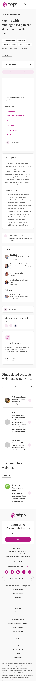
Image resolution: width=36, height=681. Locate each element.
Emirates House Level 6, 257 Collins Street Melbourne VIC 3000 (18, 551)
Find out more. (12, 680)
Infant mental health (10, 44)
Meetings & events (18, 619)
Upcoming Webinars (18, 593)
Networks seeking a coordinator (18, 623)
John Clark (13, 254)
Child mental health (9, 40)
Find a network (18, 616)
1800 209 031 (18, 561)
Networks (16, 440)
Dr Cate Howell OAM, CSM (19, 264)
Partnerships (18, 657)
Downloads (12, 142)
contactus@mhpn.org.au (16, 566)
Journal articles (18, 601)
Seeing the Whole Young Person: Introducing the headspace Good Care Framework (19, 492)
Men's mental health (25, 44)
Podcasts (15, 412)
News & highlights (18, 650)
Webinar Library (19, 396)
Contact (18, 653)
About (18, 642)
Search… (23, 387)
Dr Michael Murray (16, 294)
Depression (21, 40)
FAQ (18, 646)
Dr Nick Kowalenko (16, 273)
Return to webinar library (12, 14)
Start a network (18, 627)
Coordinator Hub (18, 631)
